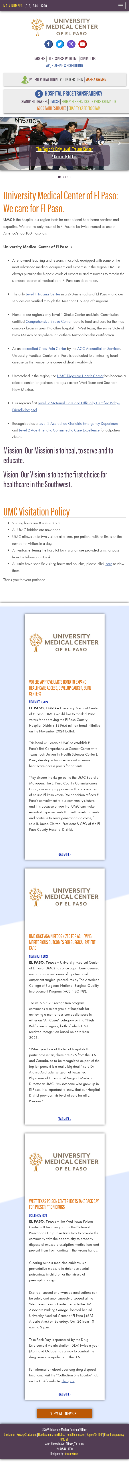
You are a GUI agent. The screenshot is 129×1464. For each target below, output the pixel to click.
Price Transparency (114, 1434)
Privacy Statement (27, 1434)
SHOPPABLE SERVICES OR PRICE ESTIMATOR (89, 101)
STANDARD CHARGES (35, 101)
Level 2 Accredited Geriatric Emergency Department (78, 423)
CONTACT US (87, 58)
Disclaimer (9, 1434)
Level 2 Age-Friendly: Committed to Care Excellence (59, 430)
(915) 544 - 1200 (35, 5)
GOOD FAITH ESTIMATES (51, 107)
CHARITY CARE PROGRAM (84, 107)
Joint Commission (76, 1434)
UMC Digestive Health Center (80, 375)
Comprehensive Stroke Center (48, 321)
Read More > (64, 854)
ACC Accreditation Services (98, 348)
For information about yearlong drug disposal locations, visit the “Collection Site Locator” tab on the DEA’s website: (63, 1375)
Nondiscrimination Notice (51, 1434)
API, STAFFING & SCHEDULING (64, 65)
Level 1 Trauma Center (43, 294)
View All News (63, 1413)
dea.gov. (68, 1380)
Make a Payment (96, 79)
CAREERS (39, 58)
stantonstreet (71, 1453)
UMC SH (55, 101)
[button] (9, 143)
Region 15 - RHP (95, 1434)
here (108, 563)
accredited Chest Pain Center (44, 348)
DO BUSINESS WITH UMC (63, 58)
